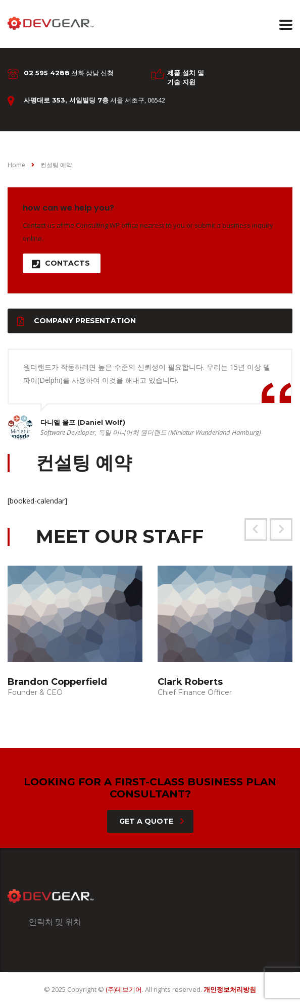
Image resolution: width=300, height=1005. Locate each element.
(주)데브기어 (124, 989)
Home (16, 165)
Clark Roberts (190, 681)
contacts (61, 263)
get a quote (151, 821)
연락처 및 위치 (55, 921)
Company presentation (76, 321)
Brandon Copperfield (57, 681)
